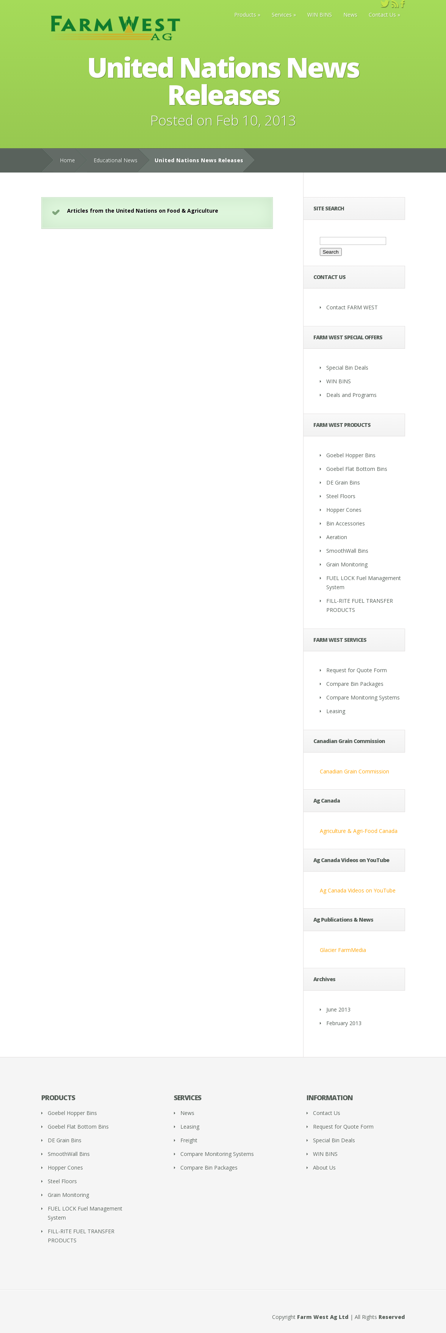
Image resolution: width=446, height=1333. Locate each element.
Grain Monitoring (347, 564)
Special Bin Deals (347, 367)
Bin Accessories (345, 523)
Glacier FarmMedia (343, 949)
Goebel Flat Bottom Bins (356, 468)
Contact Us (382, 14)
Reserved (392, 1316)
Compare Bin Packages (354, 683)
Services (282, 14)
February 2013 (343, 1023)
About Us (324, 1167)
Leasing (335, 711)
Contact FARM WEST (352, 307)
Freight (188, 1140)
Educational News (116, 160)
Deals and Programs (351, 394)
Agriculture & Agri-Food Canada (358, 830)
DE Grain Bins (343, 482)
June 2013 (338, 1009)
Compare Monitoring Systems (363, 697)
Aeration (336, 537)
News (350, 14)
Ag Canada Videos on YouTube (358, 890)
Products (245, 14)
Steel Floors (340, 496)
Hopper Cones (343, 509)
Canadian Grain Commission (354, 771)
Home (67, 160)
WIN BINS (319, 14)
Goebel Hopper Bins (351, 455)
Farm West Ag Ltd (323, 1316)
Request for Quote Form (356, 670)
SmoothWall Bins (347, 550)
